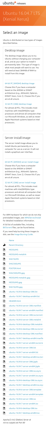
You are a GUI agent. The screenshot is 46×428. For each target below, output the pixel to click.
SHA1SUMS (14, 259)
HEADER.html (15, 301)
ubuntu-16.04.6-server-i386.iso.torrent (26, 315)
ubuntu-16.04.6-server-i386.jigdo (23, 361)
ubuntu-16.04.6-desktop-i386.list (23, 292)
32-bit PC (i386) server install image (20, 182)
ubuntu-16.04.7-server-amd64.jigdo (24, 366)
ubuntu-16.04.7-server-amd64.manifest (26, 310)
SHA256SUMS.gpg (17, 273)
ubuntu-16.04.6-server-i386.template (25, 389)
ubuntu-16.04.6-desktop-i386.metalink (25, 324)
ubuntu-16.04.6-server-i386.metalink (25, 320)
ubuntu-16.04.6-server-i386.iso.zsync (25, 371)
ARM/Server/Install (33, 218)
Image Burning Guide (23, 234)
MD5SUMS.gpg (15, 282)
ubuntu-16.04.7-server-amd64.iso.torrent (27, 343)
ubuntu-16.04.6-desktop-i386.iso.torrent (26, 329)
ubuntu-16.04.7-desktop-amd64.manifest (27, 338)
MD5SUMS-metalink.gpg (19, 278)
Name (11, 240)
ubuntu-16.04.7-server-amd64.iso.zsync (26, 375)
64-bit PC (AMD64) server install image (22, 162)
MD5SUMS (13, 250)
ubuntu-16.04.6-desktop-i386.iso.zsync (25, 380)
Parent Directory (16, 245)
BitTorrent (7, 227)
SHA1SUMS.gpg (15, 287)
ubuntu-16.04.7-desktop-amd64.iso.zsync (27, 385)
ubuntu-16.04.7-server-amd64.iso (23, 403)
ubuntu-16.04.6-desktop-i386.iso (23, 408)
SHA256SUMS (15, 264)
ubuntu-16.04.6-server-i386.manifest (25, 306)
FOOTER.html (15, 268)
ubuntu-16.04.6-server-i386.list (22, 347)
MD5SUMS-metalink (17, 254)
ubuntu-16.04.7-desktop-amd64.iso (24, 413)
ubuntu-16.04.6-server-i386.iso (22, 399)
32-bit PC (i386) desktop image (18, 104)
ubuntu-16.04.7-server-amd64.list (23, 352)
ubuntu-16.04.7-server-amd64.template (26, 394)
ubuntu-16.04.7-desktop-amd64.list (24, 296)
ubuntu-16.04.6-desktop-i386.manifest (26, 334)
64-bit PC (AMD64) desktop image (19, 83)
